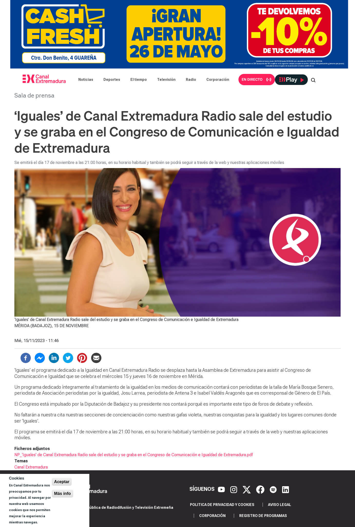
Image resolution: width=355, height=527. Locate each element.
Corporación (217, 79)
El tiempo (138, 79)
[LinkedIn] (285, 489)
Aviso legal (279, 505)
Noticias (85, 79)
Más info (62, 493)
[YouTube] (222, 489)
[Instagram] (234, 489)
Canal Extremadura (31, 467)
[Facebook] (261, 489)
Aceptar (62, 482)
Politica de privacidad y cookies (222, 505)
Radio (191, 79)
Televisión (166, 79)
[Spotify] (274, 489)
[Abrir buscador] (313, 79)
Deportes (111, 79)
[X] (247, 489)
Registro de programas (263, 516)
